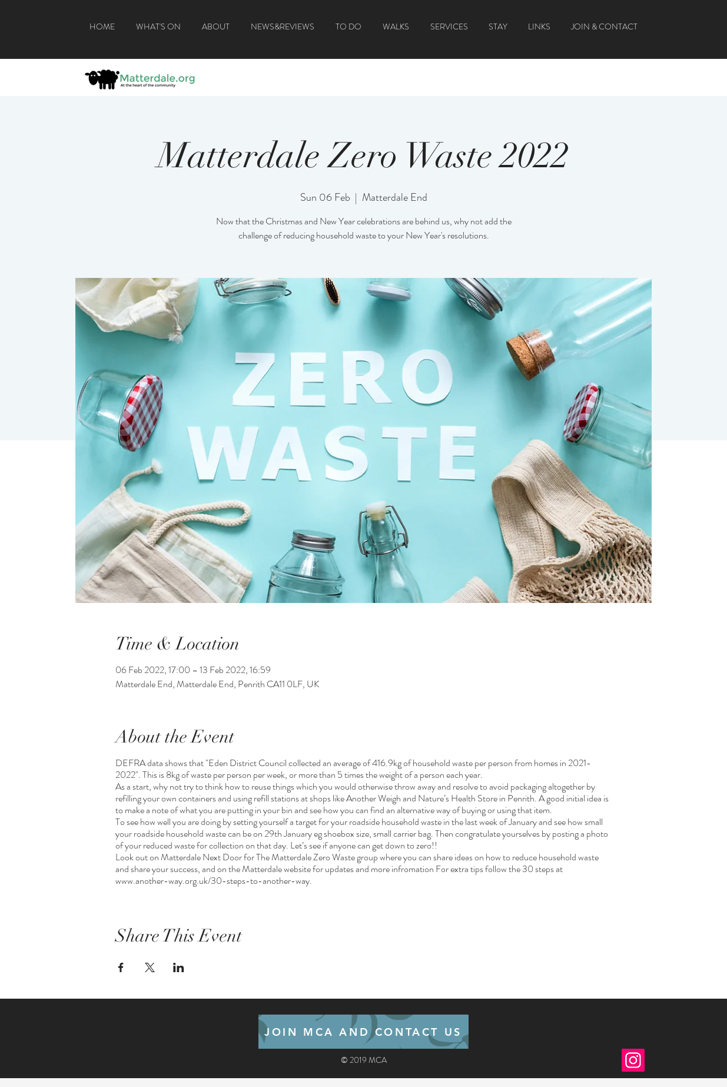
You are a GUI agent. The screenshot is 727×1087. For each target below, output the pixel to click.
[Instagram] (633, 1060)
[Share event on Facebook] (121, 967)
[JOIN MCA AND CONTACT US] (363, 1032)
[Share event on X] (149, 967)
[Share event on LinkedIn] (178, 967)
